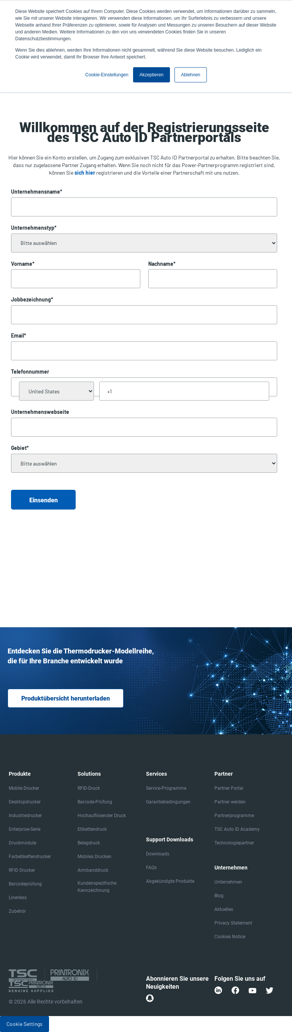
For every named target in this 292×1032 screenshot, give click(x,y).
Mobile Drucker (24, 788)
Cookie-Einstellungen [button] (106, 74)
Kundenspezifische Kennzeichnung (97, 887)
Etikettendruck (92, 829)
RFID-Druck (89, 788)
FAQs (151, 867)
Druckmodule (22, 843)
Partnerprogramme (234, 815)
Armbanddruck (93, 870)
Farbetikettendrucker (30, 856)
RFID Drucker (22, 870)
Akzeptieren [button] (151, 74)
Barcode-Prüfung (95, 802)
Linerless (18, 897)
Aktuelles (223, 909)
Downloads (157, 854)
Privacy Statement (233, 923)
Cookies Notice (229, 936)
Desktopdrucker (25, 802)
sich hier (85, 172)
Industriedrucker (25, 815)
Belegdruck (89, 843)
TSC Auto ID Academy (237, 829)
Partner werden (230, 802)
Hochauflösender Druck (102, 815)
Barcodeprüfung (25, 884)
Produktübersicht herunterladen (65, 698)
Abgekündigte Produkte (170, 881)
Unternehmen (228, 882)
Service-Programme (166, 788)
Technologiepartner (234, 843)
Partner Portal (228, 788)
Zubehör (17, 911)
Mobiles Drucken (94, 856)
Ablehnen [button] (190, 74)
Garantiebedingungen (168, 802)
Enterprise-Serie (24, 829)
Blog (219, 895)
